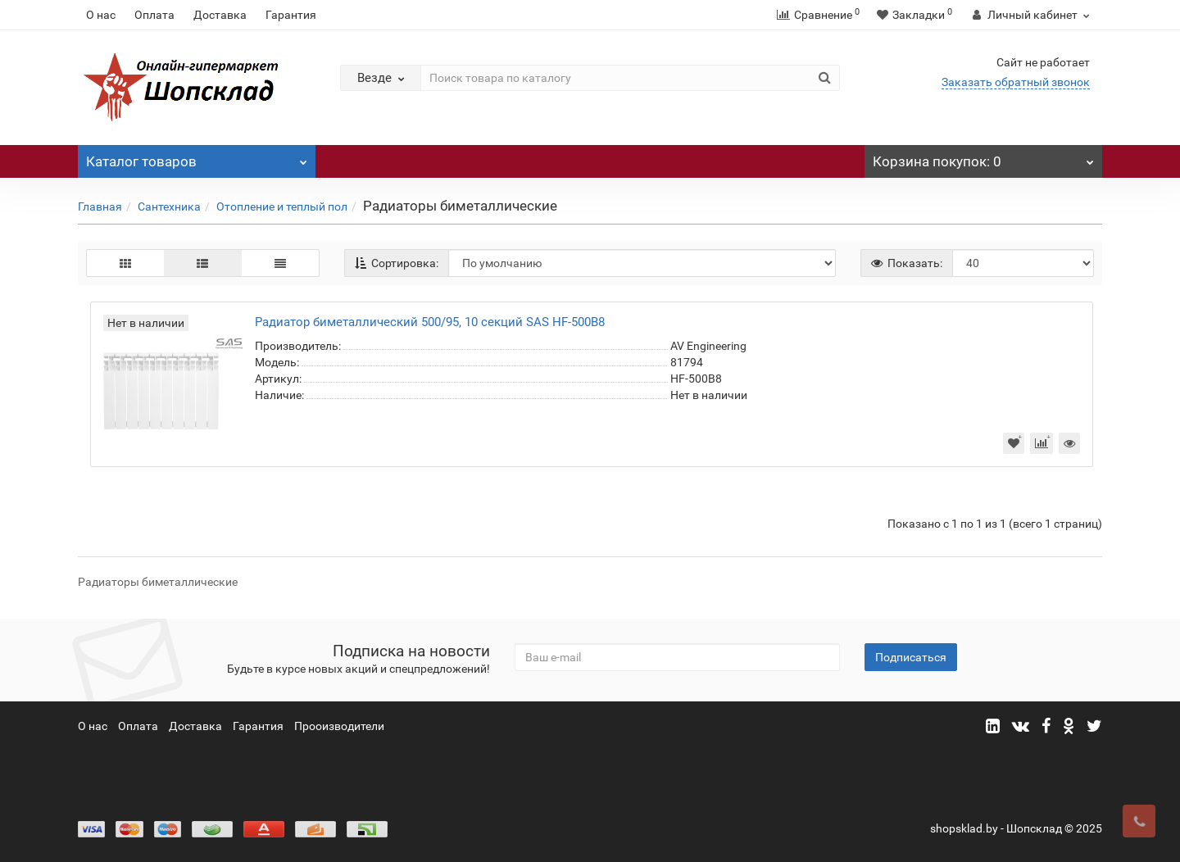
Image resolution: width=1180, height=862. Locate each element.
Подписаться (910, 657)
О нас (101, 14)
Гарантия (291, 14)
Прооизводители (339, 726)
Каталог (196, 157)
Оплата (154, 14)
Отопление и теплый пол (281, 206)
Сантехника (169, 206)
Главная (100, 206)
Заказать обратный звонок (1016, 81)
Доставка (220, 14)
